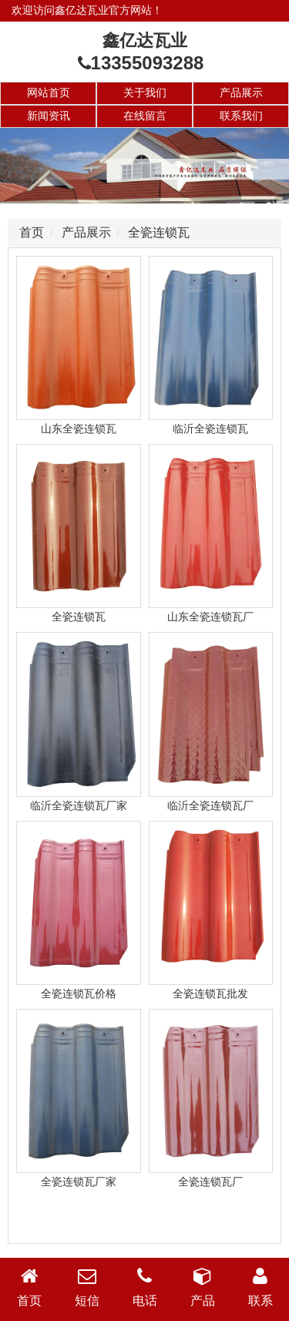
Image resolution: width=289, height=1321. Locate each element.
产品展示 (241, 92)
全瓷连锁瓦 (159, 232)
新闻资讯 (48, 115)
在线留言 (144, 115)
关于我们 (144, 92)
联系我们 (241, 115)
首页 (31, 232)
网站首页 (48, 92)
